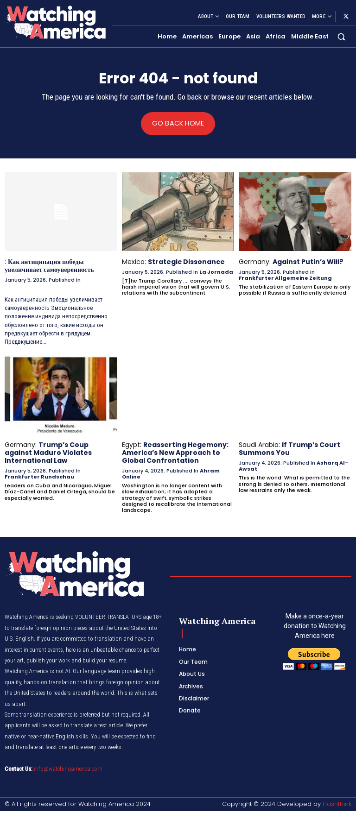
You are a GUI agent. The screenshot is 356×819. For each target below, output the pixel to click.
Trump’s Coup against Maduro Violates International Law (48, 452)
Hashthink (337, 803)
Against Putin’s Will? (308, 261)
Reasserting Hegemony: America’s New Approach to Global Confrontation (175, 452)
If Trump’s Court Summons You (289, 448)
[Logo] (55, 22)
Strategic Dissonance (186, 261)
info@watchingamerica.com (68, 767)
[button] (341, 37)
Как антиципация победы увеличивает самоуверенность (49, 265)
